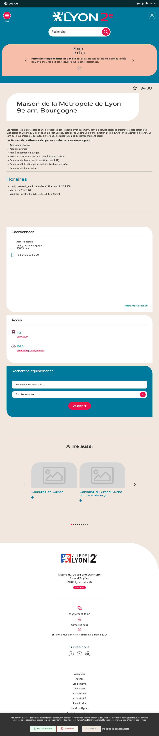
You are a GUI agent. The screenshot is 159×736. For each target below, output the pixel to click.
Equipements (79, 684)
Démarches (79, 689)
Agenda (80, 679)
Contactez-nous (79, 625)
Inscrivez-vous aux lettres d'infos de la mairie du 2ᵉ (79, 635)
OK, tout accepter (43, 729)
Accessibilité (79, 699)
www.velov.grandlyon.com (30, 351)
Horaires (79, 587)
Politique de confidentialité (115, 729)
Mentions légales (79, 708)
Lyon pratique (146, 3)
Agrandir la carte (136, 305)
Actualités (79, 674)
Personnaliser (91, 729)
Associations (79, 694)
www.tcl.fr (22, 337)
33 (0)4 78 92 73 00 (79, 614)
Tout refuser (67, 729)
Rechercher (59, 31)
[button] (26, 60)
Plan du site (79, 703)
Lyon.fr (13, 3)
